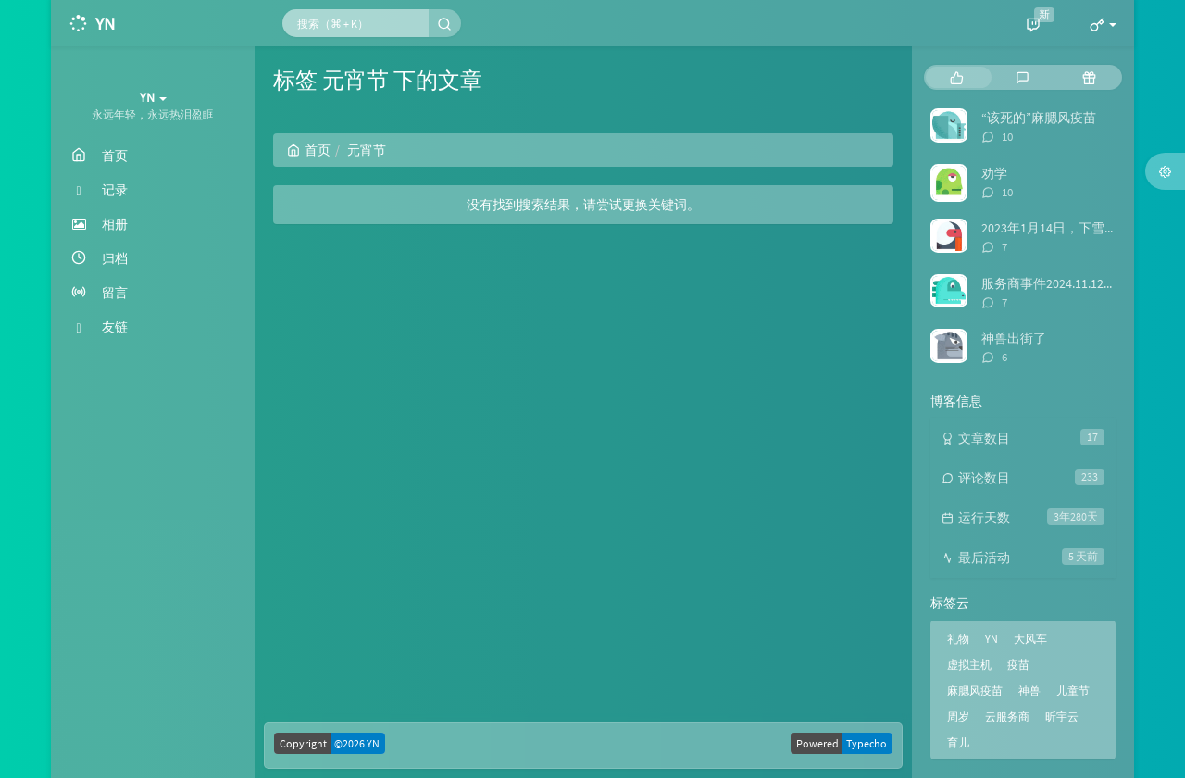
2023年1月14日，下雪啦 (1049, 228)
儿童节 (1073, 690)
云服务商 (1007, 716)
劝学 (994, 173)
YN (991, 639)
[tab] (957, 77)
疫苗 (1018, 664)
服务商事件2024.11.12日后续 (1061, 283)
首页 (309, 150)
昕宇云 (1062, 716)
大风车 (1030, 639)
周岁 (958, 716)
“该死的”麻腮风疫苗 (1038, 117)
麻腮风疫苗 (975, 690)
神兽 (1029, 690)
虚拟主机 (969, 664)
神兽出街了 (1013, 338)
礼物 (958, 639)
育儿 (958, 742)
